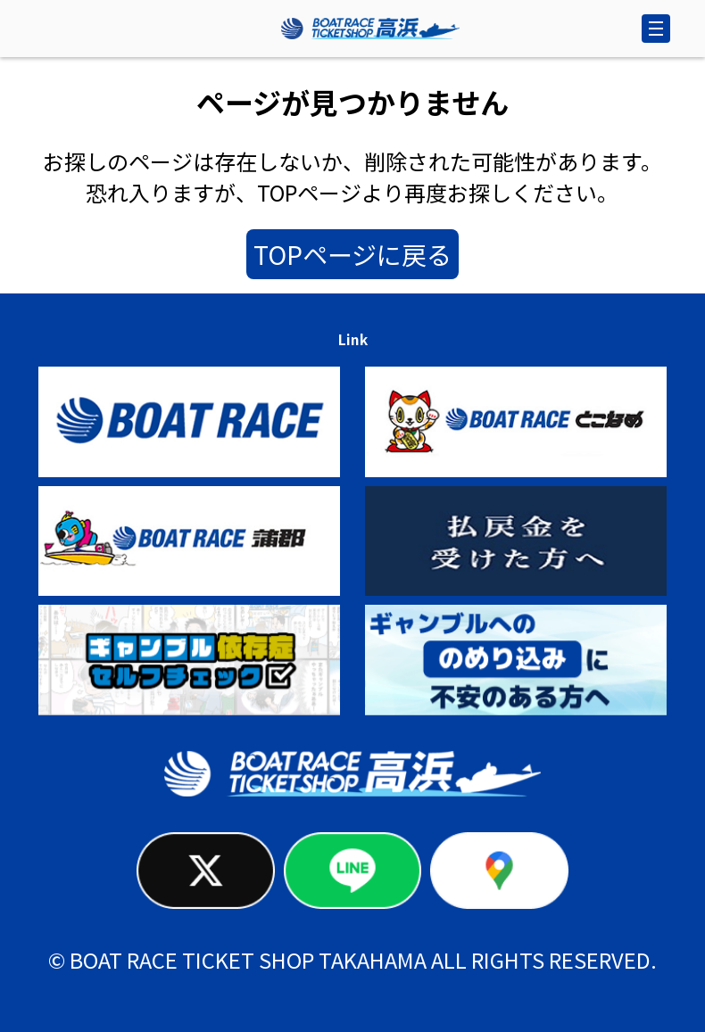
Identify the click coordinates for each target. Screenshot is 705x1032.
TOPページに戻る (352, 254)
